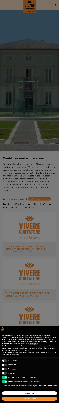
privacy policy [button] (37, 337)
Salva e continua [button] (29, 398)
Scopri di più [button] (29, 393)
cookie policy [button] (34, 344)
